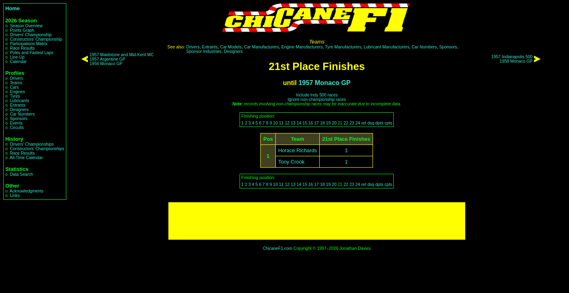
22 (346, 123)
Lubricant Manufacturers (386, 47)
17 (316, 123)
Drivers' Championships (32, 144)
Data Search (21, 174)
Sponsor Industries (204, 51)
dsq (370, 123)
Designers (19, 109)
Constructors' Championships (37, 148)
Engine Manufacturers (302, 47)
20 (334, 123)
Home (12, 8)
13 (293, 123)
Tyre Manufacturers (343, 47)
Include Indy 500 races (317, 95)
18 (322, 123)
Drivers (16, 78)
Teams (16, 83)
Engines (17, 92)
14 (298, 123)
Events (16, 123)
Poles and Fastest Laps (31, 52)
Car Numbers (22, 114)
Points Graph (22, 30)
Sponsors (18, 118)
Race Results (22, 48)
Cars (14, 87)
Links (15, 195)
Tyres (15, 96)
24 (357, 123)
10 (275, 123)
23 (351, 123)
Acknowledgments (27, 191)
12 (287, 123)
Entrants (17, 105)
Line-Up (17, 57)
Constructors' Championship (36, 39)
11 (281, 123)
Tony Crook (291, 162)
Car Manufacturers (261, 47)
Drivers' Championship (31, 35)
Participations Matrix (28, 44)
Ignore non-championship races (317, 99)
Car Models (231, 47)
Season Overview (26, 26)
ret (363, 123)
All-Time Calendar (26, 157)
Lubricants (19, 100)
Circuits (17, 127)
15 (305, 123)
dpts (379, 123)
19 (328, 123)
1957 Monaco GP (325, 82)
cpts (388, 123)
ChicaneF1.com (277, 248)
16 (310, 123)
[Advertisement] (317, 221)
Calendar (18, 61)
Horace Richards (297, 150)
